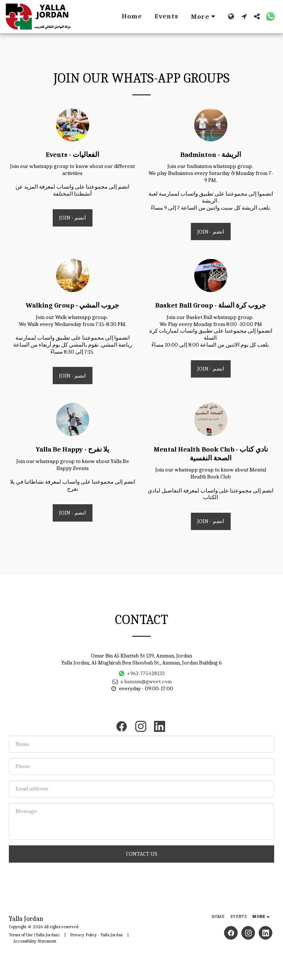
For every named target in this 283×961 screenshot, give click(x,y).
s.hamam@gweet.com (141, 681)
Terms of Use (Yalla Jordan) (34, 934)
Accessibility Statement (34, 941)
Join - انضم (72, 217)
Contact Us (141, 853)
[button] (244, 16)
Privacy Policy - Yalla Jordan (96, 934)
